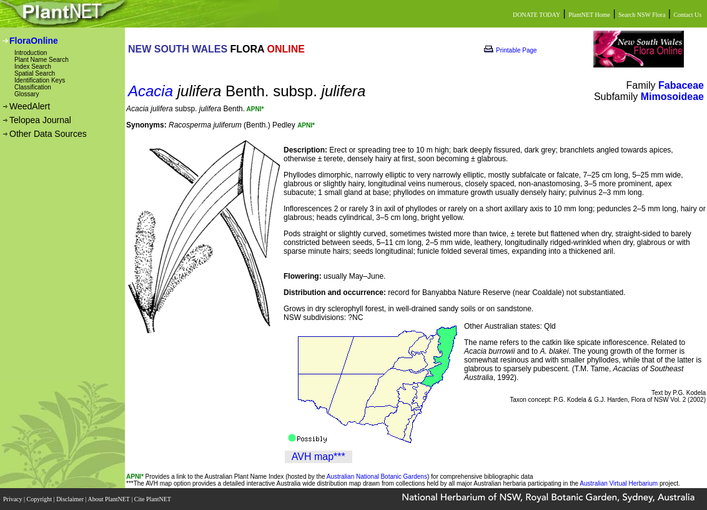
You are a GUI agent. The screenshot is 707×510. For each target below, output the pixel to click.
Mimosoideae (672, 96)
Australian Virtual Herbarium (619, 483)
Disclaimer (70, 499)
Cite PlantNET (153, 499)
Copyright (40, 499)
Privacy (13, 499)
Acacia (150, 90)
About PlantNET (109, 499)
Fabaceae (681, 85)
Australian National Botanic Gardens (377, 476)
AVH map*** (318, 456)
